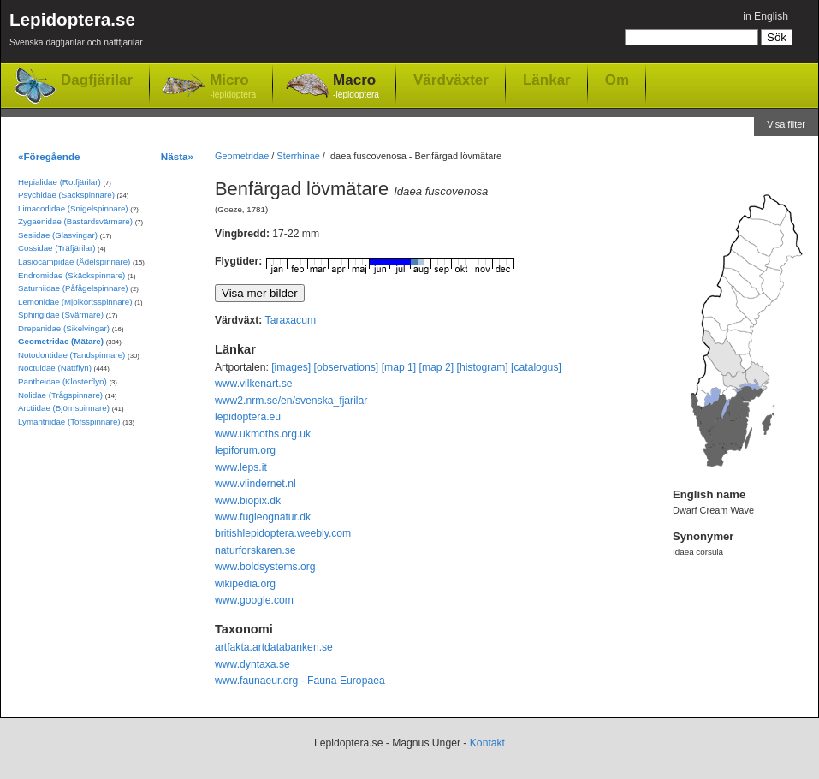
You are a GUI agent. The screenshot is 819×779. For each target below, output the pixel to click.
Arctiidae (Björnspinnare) (64, 408)
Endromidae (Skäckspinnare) (71, 275)
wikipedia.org (245, 584)
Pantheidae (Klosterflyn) (62, 381)
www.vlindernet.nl (255, 484)
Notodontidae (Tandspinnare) (71, 355)
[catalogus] (536, 367)
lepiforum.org (245, 450)
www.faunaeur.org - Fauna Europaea (300, 681)
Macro (356, 87)
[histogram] (482, 367)
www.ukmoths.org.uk (263, 434)
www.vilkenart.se (254, 384)
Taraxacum (290, 320)
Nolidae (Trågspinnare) (60, 395)
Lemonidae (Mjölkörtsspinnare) (75, 301)
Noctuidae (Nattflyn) (55, 367)
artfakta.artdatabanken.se (274, 647)
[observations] (346, 367)
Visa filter (786, 124)
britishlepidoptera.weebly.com (283, 533)
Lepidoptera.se (76, 32)
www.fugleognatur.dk (263, 517)
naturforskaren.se (255, 550)
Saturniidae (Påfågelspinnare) (73, 288)
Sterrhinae (297, 156)
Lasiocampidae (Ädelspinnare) (74, 261)
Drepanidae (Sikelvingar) (64, 328)
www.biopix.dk (248, 501)
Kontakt (487, 743)
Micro (233, 87)
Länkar (547, 79)
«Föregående (49, 156)
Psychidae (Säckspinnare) (66, 194)
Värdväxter (451, 79)
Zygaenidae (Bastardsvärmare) (75, 221)
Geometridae (242, 156)
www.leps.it (241, 467)
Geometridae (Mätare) (61, 341)
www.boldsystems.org (265, 567)
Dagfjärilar (97, 80)
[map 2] (436, 367)
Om (617, 79)
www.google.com (254, 600)
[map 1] (399, 367)
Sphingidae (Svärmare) (61, 314)
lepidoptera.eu (248, 417)
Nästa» (177, 156)
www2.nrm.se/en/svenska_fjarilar (291, 401)
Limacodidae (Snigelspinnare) (73, 208)
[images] (291, 367)
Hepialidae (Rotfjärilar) (59, 182)
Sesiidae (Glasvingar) (58, 235)
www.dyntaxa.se (252, 664)
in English (765, 16)
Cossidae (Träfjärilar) (56, 248)
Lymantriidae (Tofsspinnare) (69, 421)
